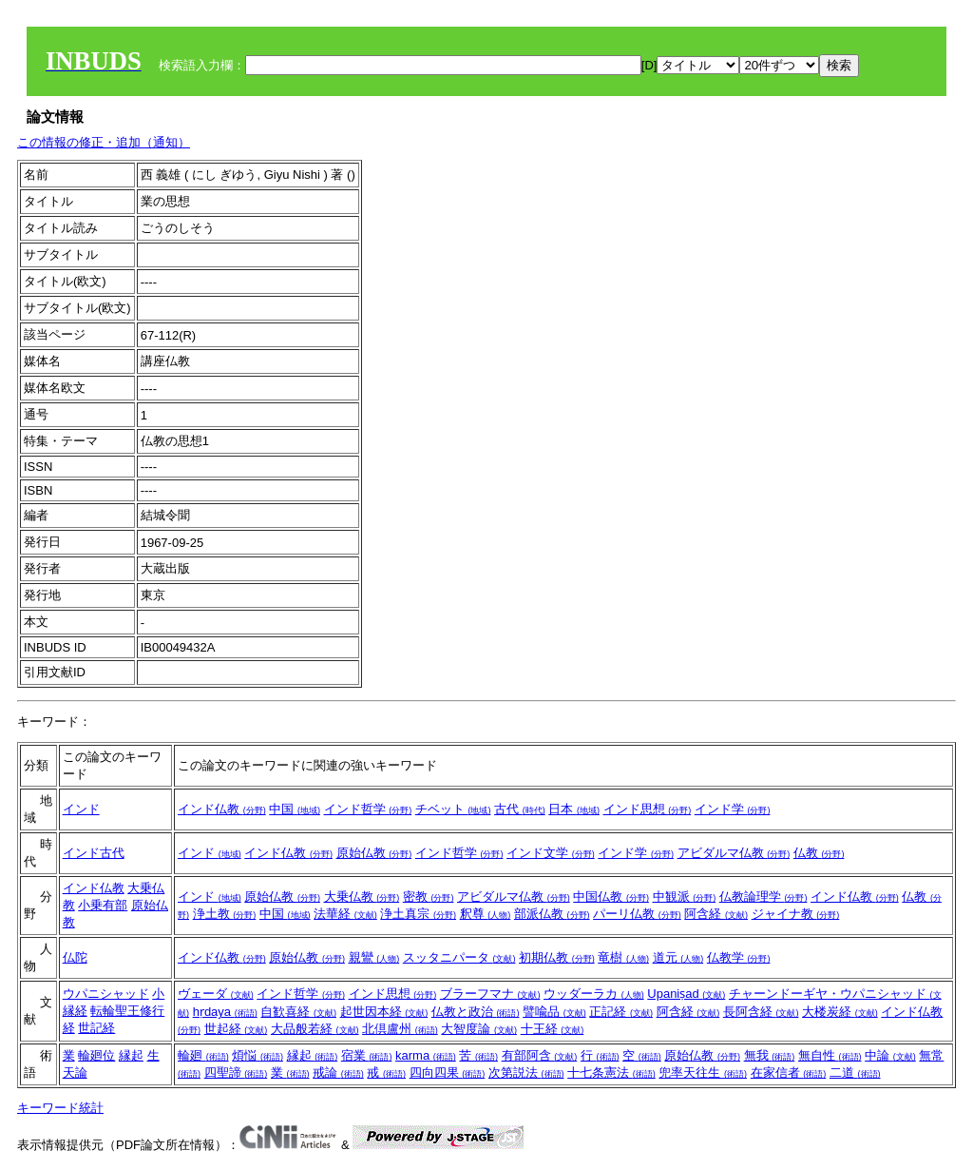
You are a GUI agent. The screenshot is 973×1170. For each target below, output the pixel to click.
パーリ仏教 (637, 914)
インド (81, 809)
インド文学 (550, 853)
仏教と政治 (475, 1011)
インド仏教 (222, 809)
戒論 (338, 1072)
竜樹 (623, 957)
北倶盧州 (400, 1029)
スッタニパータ (459, 957)
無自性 (830, 1055)
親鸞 (374, 957)
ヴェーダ (216, 993)
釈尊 (485, 914)
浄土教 (225, 914)
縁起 (131, 1055)
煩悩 (257, 1055)
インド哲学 (368, 809)
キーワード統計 (60, 1108)
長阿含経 (761, 1011)
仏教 (819, 853)
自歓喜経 (298, 1011)
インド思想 (647, 809)
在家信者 (789, 1072)
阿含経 (716, 914)
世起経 (236, 1029)
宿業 (366, 1055)
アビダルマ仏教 (734, 853)
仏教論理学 (763, 896)
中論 (890, 1055)
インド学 (733, 809)
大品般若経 (315, 1029)
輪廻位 (96, 1055)
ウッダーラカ (594, 993)
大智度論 (479, 1029)
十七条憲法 (611, 1072)
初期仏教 (557, 957)
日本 (574, 809)
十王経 (552, 1029)
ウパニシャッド (106, 993)
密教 (428, 896)
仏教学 (739, 957)
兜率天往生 (702, 1072)
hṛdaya (225, 1011)
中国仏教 (611, 896)
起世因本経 (384, 1011)
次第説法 (526, 1072)
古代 (519, 809)
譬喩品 (554, 1011)
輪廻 (203, 1055)
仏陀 (75, 957)
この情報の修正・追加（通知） (103, 142)
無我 (769, 1055)
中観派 (684, 896)
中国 (294, 809)
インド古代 (93, 853)
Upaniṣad (686, 993)
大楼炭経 (840, 1011)
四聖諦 (236, 1072)
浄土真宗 (418, 914)
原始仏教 (374, 853)
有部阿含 (540, 1055)
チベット (453, 809)
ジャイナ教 (796, 914)
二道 (855, 1072)
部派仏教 (552, 914)
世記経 (96, 1028)
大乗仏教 (362, 896)
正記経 (621, 1011)
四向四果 (448, 1072)
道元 (678, 957)
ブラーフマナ (490, 993)
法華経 (345, 914)
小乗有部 (102, 905)
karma (425, 1055)
